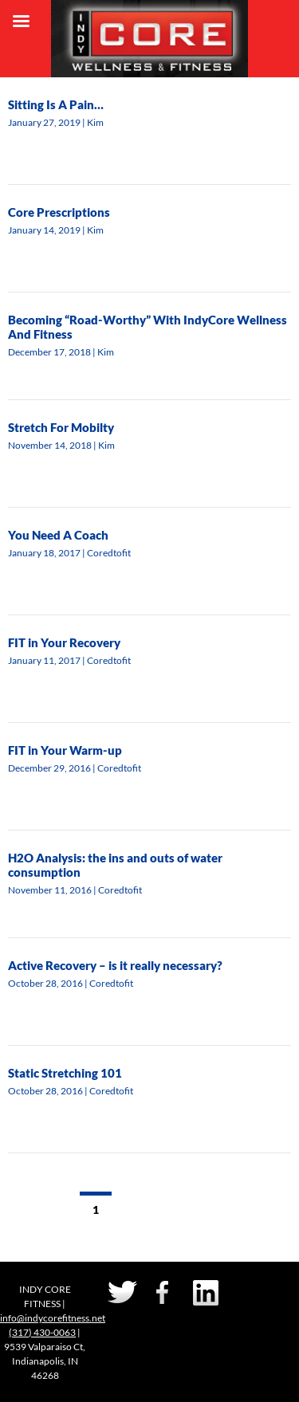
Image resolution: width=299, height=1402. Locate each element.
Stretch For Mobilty (61, 427)
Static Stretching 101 (65, 1073)
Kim (95, 122)
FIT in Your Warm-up (65, 750)
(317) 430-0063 (42, 1332)
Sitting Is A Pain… (56, 104)
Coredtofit (109, 553)
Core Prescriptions (59, 212)
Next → (184, 1209)
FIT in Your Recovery (64, 642)
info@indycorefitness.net (52, 1318)
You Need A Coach (58, 535)
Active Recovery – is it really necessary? (115, 965)
